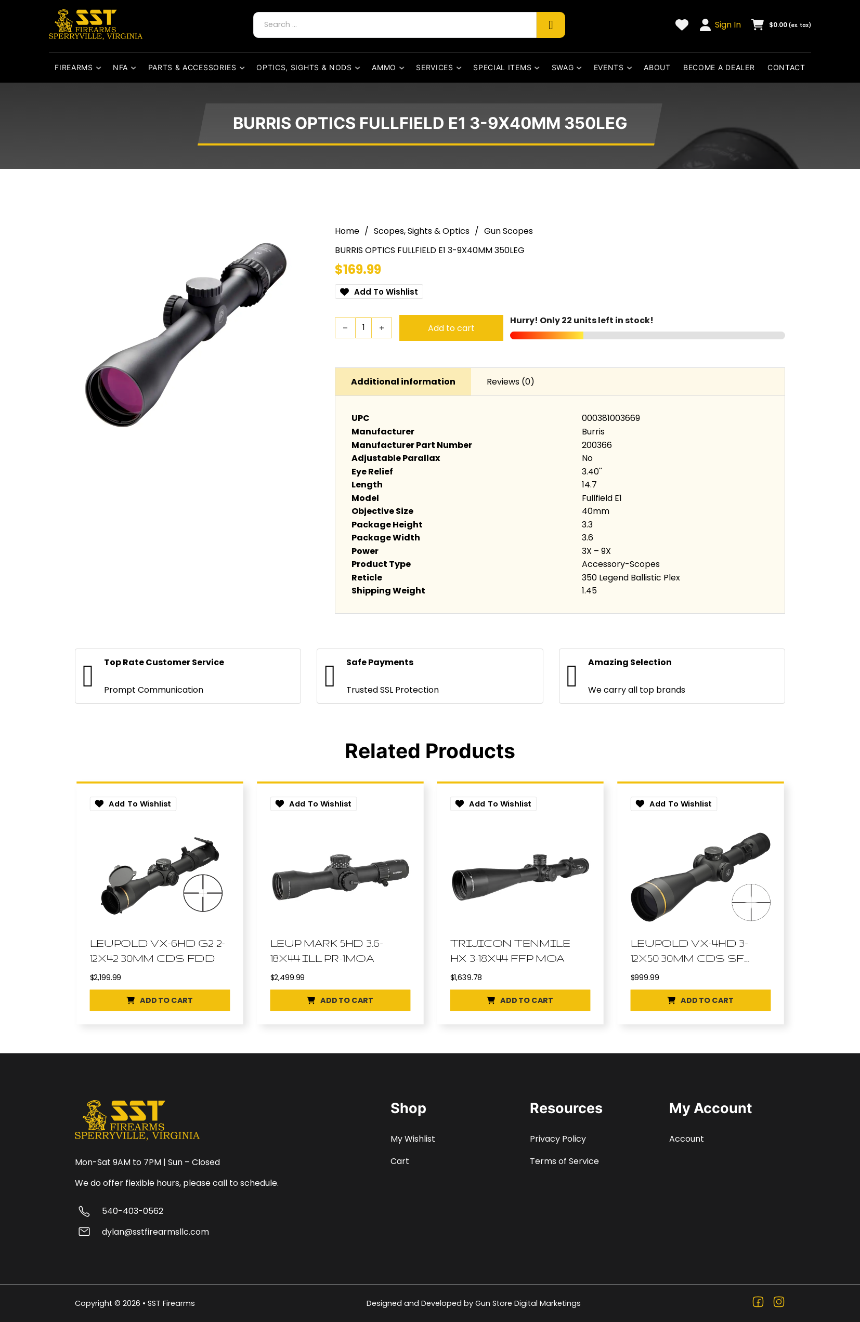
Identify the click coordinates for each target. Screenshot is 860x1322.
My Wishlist (412, 1139)
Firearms (74, 67)
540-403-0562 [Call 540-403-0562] (132, 1211)
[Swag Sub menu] (581, 67)
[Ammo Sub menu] (404, 67)
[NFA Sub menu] (136, 67)
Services (434, 67)
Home (347, 228)
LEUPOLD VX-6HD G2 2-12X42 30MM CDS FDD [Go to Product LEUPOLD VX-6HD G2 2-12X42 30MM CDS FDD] (160, 949)
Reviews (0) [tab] (511, 379)
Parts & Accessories (192, 67)
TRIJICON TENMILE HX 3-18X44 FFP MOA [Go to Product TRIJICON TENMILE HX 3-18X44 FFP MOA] (512, 949)
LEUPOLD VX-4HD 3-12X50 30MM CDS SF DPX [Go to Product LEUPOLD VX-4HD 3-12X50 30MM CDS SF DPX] (691, 950)
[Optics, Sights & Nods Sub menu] (360, 67)
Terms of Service (564, 1161)
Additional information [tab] (403, 379)
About (657, 67)
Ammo (384, 67)
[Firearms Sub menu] (101, 67)
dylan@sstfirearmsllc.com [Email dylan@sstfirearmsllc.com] (155, 1232)
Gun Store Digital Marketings (528, 1303)
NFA (120, 67)
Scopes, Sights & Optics (422, 228)
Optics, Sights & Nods (304, 67)
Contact (786, 67)
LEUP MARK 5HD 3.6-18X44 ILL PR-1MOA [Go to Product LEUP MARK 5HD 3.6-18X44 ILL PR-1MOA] (328, 949)
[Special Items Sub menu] (539, 67)
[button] (160, 1003)
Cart (399, 1161)
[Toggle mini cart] (781, 24)
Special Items (502, 67)
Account (686, 1139)
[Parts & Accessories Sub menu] (244, 67)
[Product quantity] (363, 325)
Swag (563, 67)
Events (609, 67)
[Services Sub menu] (461, 67)
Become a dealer (719, 67)
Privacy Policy (558, 1139)
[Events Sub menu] (632, 67)
